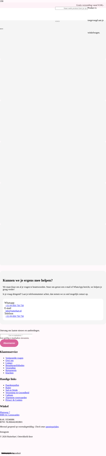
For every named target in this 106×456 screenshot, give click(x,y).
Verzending (11, 368)
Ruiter (8, 387)
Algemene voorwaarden (16, 397)
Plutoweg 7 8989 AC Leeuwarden (9, 413)
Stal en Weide (12, 390)
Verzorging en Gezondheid (17, 392)
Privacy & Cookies (14, 400)
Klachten (10, 373)
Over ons (10, 360)
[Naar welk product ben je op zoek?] (71, 8)
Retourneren (11, 370)
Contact (9, 363)
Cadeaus (9, 395)
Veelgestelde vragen (14, 358)
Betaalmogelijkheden (15, 365)
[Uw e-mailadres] (16, 335)
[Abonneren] (9, 343)
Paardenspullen (12, 385)
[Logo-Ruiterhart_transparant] (27, 36)
